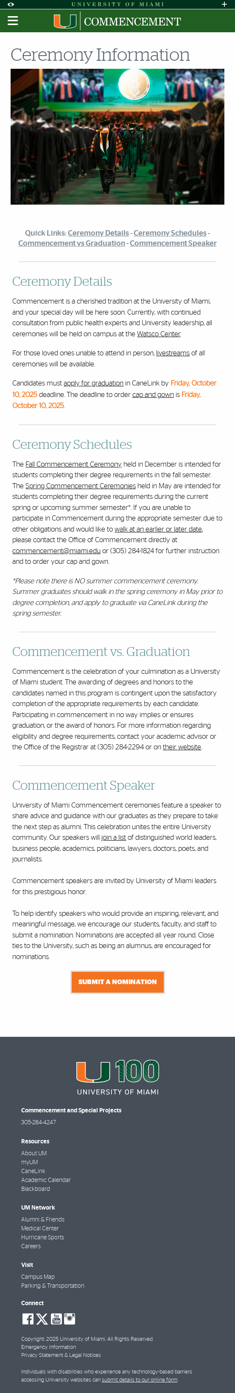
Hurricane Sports (42, 1238)
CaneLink (33, 1171)
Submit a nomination (117, 982)
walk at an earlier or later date (158, 529)
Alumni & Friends (42, 1220)
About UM (34, 1154)
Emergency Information (48, 1347)
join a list (113, 837)
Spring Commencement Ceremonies (80, 486)
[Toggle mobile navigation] (13, 21)
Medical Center (40, 1229)
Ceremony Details (98, 233)
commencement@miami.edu (56, 550)
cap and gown (153, 394)
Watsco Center (158, 334)
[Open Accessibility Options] (10, 4)
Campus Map (38, 1277)
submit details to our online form (139, 1380)
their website (182, 747)
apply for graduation (93, 383)
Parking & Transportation (52, 1286)
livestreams (173, 353)
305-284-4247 (38, 1123)
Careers (31, 1246)
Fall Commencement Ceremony (73, 464)
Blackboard (35, 1189)
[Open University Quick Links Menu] (224, 4)
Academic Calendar (46, 1180)
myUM (29, 1162)
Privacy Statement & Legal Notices (61, 1355)
